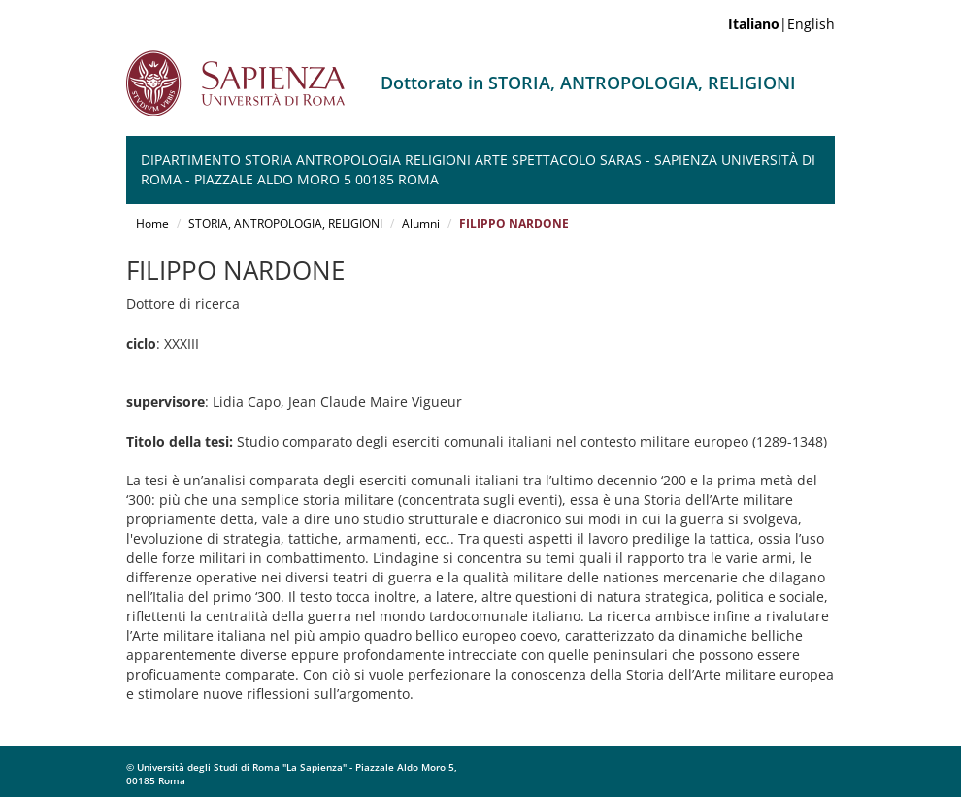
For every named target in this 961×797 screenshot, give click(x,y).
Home (152, 224)
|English (781, 24)
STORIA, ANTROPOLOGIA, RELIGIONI (285, 224)
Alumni (421, 224)
